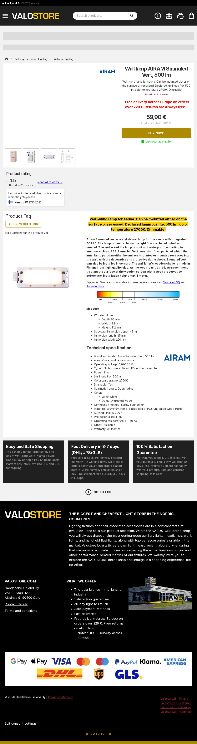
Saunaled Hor (95, 286)
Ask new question (23, 224)
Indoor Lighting (39, 59)
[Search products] (102, 16)
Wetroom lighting (63, 59)
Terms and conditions (21, 611)
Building (19, 59)
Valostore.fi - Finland (174, 698)
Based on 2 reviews (156, 94)
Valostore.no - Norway (175, 707)
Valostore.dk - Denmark (176, 711)
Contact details (16, 604)
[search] (132, 16)
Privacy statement (60, 697)
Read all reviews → (50, 182)
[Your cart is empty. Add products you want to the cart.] (191, 16)
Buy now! (156, 133)
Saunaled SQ (171, 282)
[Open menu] (5, 16)
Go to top (98, 492)
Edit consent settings (21, 723)
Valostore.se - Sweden (175, 703)
